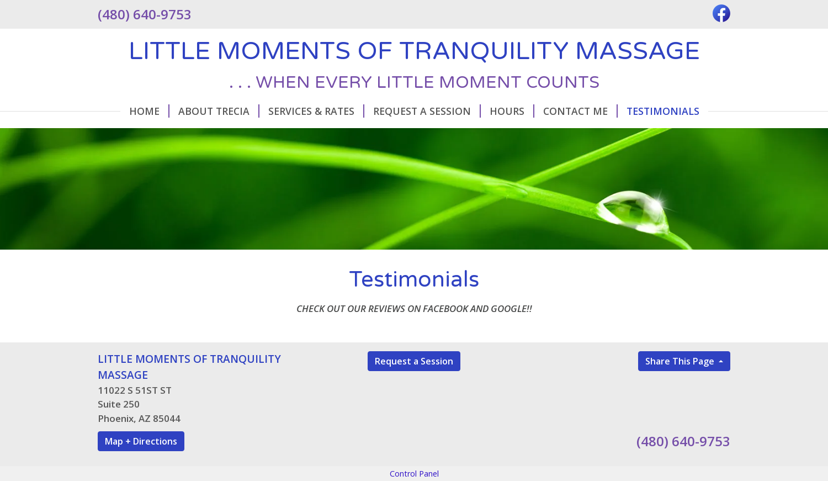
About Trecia (218, 111)
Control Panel (414, 473)
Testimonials (663, 111)
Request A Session (427, 111)
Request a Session (414, 361)
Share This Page (680, 361)
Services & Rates (316, 111)
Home (149, 111)
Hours (512, 111)
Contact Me (580, 111)
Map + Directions (141, 441)
